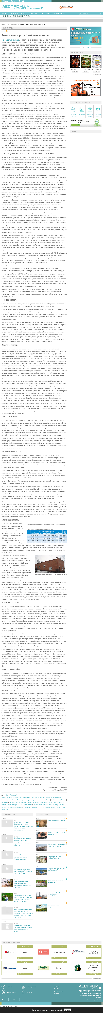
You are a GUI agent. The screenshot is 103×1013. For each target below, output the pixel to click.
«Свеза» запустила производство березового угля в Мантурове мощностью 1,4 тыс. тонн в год (23, 871)
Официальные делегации (98, 115)
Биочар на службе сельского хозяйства (56, 833)
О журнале (49, 13)
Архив (41, 13)
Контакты (29, 992)
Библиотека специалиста (74, 115)
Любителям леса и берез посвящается (55, 882)
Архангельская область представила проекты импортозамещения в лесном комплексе (22, 884)
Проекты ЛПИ (33, 13)
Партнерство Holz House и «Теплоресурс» (56, 894)
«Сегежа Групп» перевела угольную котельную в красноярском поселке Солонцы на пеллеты (21, 857)
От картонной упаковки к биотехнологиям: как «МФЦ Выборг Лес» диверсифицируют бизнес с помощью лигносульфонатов (23, 826)
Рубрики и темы (13, 13)
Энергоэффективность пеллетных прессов (55, 858)
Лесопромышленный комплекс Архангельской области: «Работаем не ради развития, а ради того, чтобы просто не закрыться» (23, 913)
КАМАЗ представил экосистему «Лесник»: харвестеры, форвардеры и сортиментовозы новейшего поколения (23, 842)
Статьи (22, 24)
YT (14, 999)
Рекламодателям (59, 13)
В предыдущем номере (10, 39)
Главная (4, 13)
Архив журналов (11, 992)
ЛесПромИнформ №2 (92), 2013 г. (35, 24)
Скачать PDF (75, 72)
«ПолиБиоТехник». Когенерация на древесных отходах (57, 845)
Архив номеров (13, 24)
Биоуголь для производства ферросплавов (56, 870)
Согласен (67, 1010)
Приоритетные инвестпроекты (90, 115)
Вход (7, 1)
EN (14, 1)
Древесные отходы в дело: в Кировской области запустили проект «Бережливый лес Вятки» (23, 928)
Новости (23, 13)
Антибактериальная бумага (56, 820)
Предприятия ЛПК (82, 115)
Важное (57, 986)
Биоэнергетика (6, 16)
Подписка (9, 987)
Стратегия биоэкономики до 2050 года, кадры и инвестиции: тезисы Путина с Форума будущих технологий (23, 898)
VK (19, 1)
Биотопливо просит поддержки (54, 906)
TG (23, 1)
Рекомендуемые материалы (21, 16)
